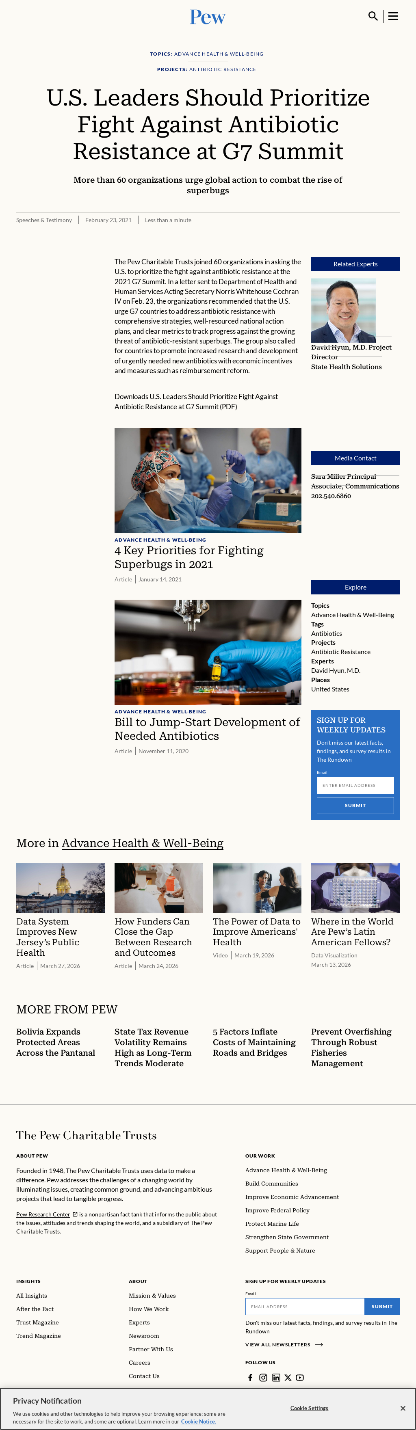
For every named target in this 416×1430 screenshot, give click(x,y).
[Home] (86, 1135)
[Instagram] (263, 1377)
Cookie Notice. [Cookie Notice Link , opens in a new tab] (198, 1422)
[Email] (355, 785)
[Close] (403, 1409)
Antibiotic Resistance (340, 651)
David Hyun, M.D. (339, 347)
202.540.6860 (331, 496)
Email (322, 772)
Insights (28, 1281)
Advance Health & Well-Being (352, 614)
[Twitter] (288, 1377)
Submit (355, 805)
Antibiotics (326, 633)
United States (330, 689)
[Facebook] (250, 1377)
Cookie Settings (309, 1409)
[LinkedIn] (276, 1377)
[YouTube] (300, 1377)
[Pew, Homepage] (208, 16)
